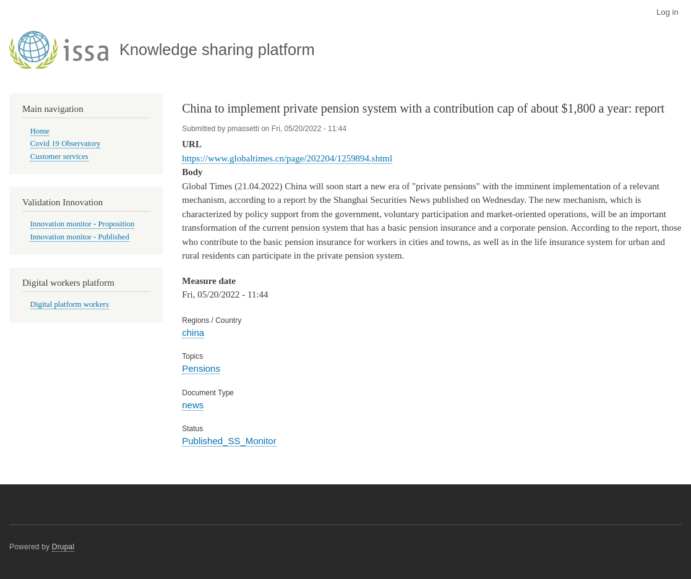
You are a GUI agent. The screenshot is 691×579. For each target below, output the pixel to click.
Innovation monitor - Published (79, 237)
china (193, 332)
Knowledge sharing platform (217, 49)
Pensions (201, 368)
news (193, 405)
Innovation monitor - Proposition (82, 224)
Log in (667, 12)
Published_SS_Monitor (229, 440)
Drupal (63, 547)
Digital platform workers (69, 304)
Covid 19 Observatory (65, 143)
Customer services (59, 156)
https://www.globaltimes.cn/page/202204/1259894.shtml (287, 158)
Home (39, 131)
